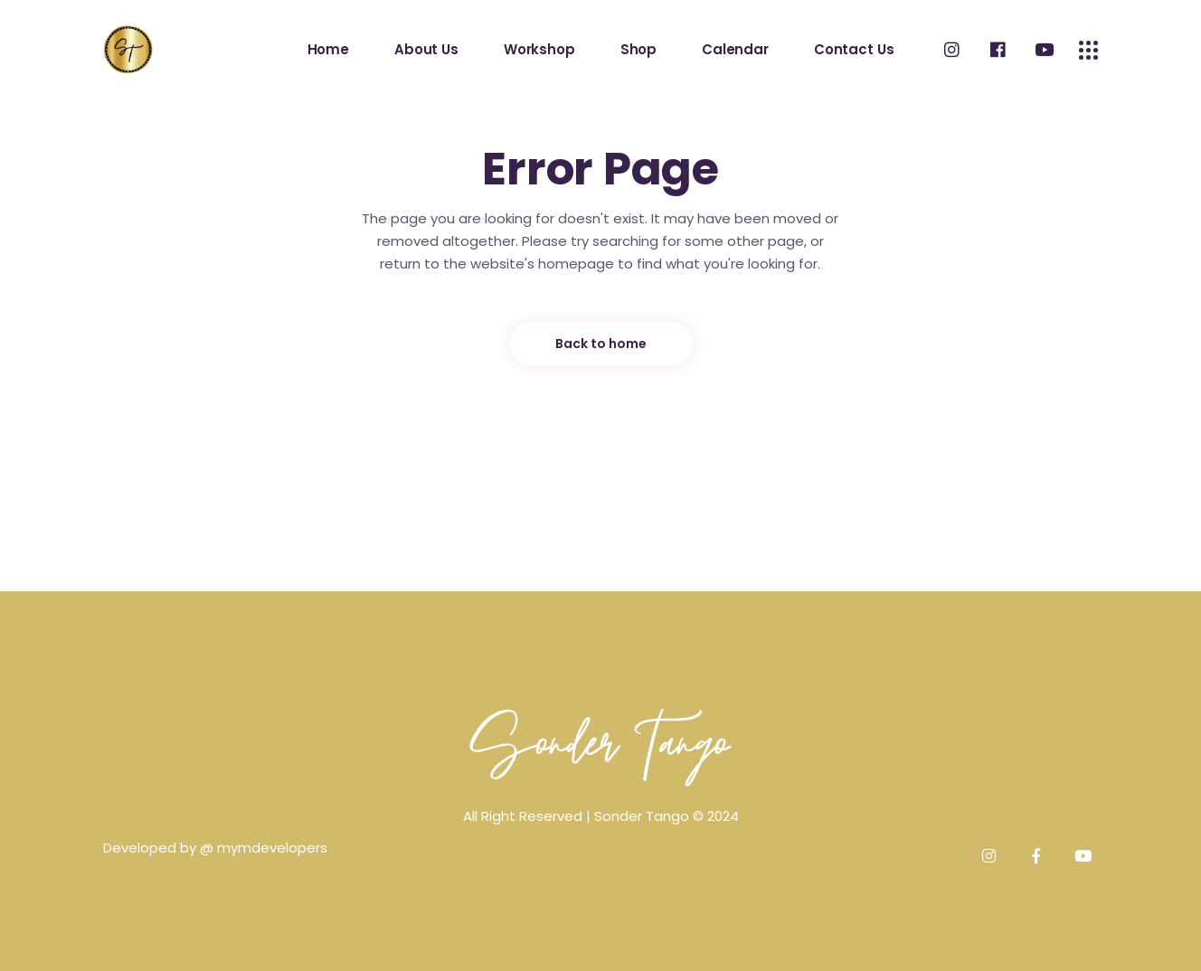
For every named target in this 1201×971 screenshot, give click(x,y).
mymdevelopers (272, 847)
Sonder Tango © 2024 (666, 815)
